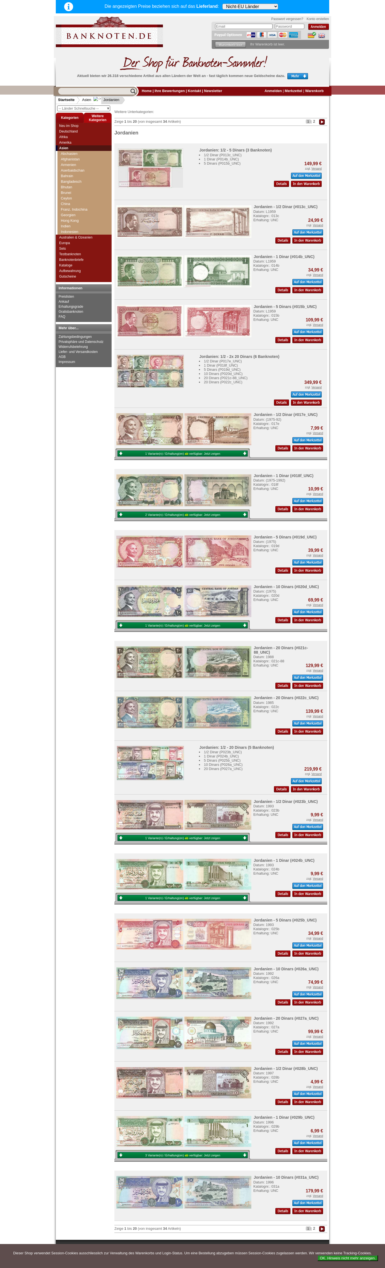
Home (147, 91)
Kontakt (194, 91)
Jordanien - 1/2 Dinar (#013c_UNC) (285, 206)
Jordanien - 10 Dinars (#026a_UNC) (286, 969)
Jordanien (107, 100)
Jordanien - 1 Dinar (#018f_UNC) (283, 475)
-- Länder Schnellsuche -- (84, 108)
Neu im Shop (68, 126)
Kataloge (65, 265)
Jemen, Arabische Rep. (79, 201)
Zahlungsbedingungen (75, 337)
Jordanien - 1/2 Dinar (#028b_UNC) (286, 1068)
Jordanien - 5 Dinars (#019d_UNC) (285, 537)
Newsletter (213, 91)
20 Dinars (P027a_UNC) (223, 769)
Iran (64, 179)
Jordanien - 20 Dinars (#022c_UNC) (286, 698)
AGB (62, 357)
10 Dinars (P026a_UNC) (223, 764)
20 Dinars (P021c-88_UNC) (225, 378)
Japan (66, 195)
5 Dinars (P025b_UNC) (222, 760)
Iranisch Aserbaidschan (79, 184)
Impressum (67, 362)
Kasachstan (70, 223)
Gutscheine (67, 276)
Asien (86, 100)
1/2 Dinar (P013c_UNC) (223, 155)
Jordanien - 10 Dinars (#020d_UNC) (286, 586)
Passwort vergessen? (287, 19)
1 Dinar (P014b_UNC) (221, 159)
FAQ (62, 317)
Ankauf (64, 302)
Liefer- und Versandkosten (78, 352)
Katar (65, 229)
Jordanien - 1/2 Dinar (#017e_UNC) (285, 414)
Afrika (63, 137)
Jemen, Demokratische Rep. (83, 206)
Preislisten (66, 297)
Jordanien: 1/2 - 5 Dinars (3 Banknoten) (235, 150)
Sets (62, 249)
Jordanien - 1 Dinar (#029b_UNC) (284, 1117)
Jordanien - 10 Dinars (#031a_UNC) (286, 1177)
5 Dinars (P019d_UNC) (222, 369)
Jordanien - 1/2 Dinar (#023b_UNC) (286, 801)
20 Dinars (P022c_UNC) (223, 382)
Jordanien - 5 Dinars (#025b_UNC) (285, 920)
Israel (65, 190)
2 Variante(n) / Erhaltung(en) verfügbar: (182, 514)
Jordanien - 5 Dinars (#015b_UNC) (285, 306)
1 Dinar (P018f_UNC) (221, 365)
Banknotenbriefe (71, 260)
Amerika (65, 143)
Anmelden (273, 91)
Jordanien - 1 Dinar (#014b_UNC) (284, 256)
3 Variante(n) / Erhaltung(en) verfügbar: (182, 1155)
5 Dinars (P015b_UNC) (222, 163)
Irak (64, 173)
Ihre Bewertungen (170, 91)
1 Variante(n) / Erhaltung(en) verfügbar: (182, 453)
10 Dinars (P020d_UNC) (223, 374)
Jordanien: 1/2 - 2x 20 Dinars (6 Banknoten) (239, 356)
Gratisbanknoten (71, 312)
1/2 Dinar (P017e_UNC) (223, 361)
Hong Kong (70, 156)
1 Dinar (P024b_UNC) (221, 756)
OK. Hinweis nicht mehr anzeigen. (348, 1258)
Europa (64, 243)
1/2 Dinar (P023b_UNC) (223, 752)
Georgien (68, 151)
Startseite (66, 100)
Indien (66, 162)
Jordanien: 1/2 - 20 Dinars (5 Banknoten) (236, 747)
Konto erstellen (318, 19)
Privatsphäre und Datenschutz (81, 342)
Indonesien (69, 167)
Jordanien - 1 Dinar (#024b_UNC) (284, 860)
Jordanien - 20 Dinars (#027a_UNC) (286, 1018)
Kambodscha (71, 218)
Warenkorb (314, 91)
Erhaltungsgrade (71, 307)
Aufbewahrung (70, 271)
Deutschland (68, 131)
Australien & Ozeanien (75, 237)
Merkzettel (293, 91)
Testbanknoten (70, 254)
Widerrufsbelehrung (73, 347)
